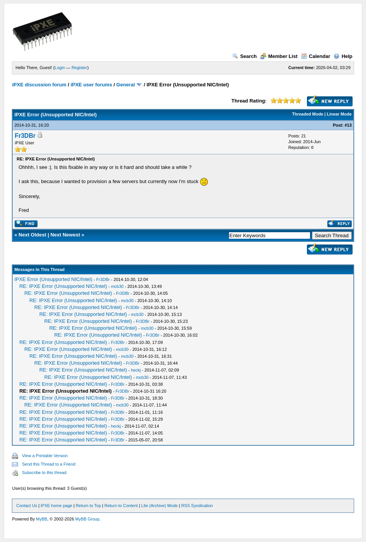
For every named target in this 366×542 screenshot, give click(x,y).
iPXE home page (57, 505)
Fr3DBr (25, 135)
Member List (279, 56)
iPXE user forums (91, 85)
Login (59, 67)
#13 (348, 125)
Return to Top (88, 505)
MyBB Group (87, 519)
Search (244, 56)
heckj (136, 370)
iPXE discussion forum (39, 85)
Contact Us (26, 505)
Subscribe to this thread (44, 472)
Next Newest (65, 235)
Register (79, 67)
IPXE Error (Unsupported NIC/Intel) (53, 279)
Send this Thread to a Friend (48, 464)
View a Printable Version (45, 455)
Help (342, 56)
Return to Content (121, 505)
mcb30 (117, 286)
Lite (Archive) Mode (159, 505)
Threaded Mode (307, 114)
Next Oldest (32, 235)
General (125, 85)
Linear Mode (339, 114)
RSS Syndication (197, 505)
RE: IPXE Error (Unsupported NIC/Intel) (63, 286)
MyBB (41, 519)
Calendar (315, 56)
